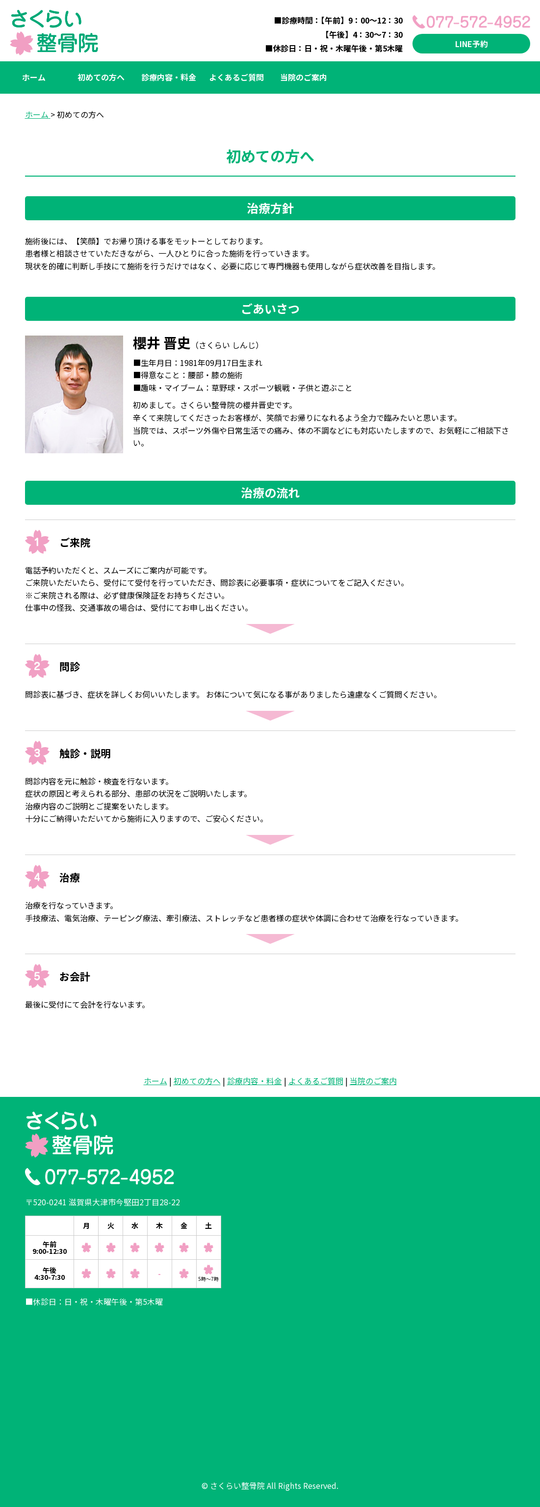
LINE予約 (471, 44)
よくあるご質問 (236, 77)
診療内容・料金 (168, 77)
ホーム (34, 77)
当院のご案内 (303, 77)
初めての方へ (101, 77)
